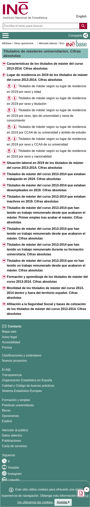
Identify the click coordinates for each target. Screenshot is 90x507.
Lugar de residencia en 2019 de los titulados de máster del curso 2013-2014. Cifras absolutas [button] (47, 77)
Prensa (7, 347)
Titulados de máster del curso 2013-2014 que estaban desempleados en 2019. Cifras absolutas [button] (46, 188)
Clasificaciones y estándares (21, 355)
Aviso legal (9, 337)
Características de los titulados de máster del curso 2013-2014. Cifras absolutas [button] (45, 66)
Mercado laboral (48, 43)
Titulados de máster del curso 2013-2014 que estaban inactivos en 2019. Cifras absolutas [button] (46, 199)
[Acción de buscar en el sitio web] (83, 26)
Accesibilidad (11, 342)
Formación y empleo (16, 400)
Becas (6, 410)
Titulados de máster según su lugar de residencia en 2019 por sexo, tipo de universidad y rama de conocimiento (46, 115)
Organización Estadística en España (27, 380)
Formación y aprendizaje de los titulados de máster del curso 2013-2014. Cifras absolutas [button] (47, 279)
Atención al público (15, 430)
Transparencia (12, 375)
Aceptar (63, 502)
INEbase (6, 43)
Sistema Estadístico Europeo (22, 391)
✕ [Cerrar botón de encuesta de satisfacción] (86, 490)
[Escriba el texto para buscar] (41, 26)
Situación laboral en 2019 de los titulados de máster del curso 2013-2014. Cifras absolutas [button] (45, 165)
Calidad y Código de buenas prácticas (28, 385)
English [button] (81, 16)
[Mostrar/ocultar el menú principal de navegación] (5, 35)
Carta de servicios (14, 446)
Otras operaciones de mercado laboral (35, 43)
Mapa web (9, 331)
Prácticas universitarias (18, 405)
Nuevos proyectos (14, 360)
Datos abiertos (12, 435)
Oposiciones (10, 415)
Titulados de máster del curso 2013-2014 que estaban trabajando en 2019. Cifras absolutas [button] (46, 176)
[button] (77, 35)
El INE (6, 369)
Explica (7, 421)
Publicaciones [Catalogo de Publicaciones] (11, 440)
